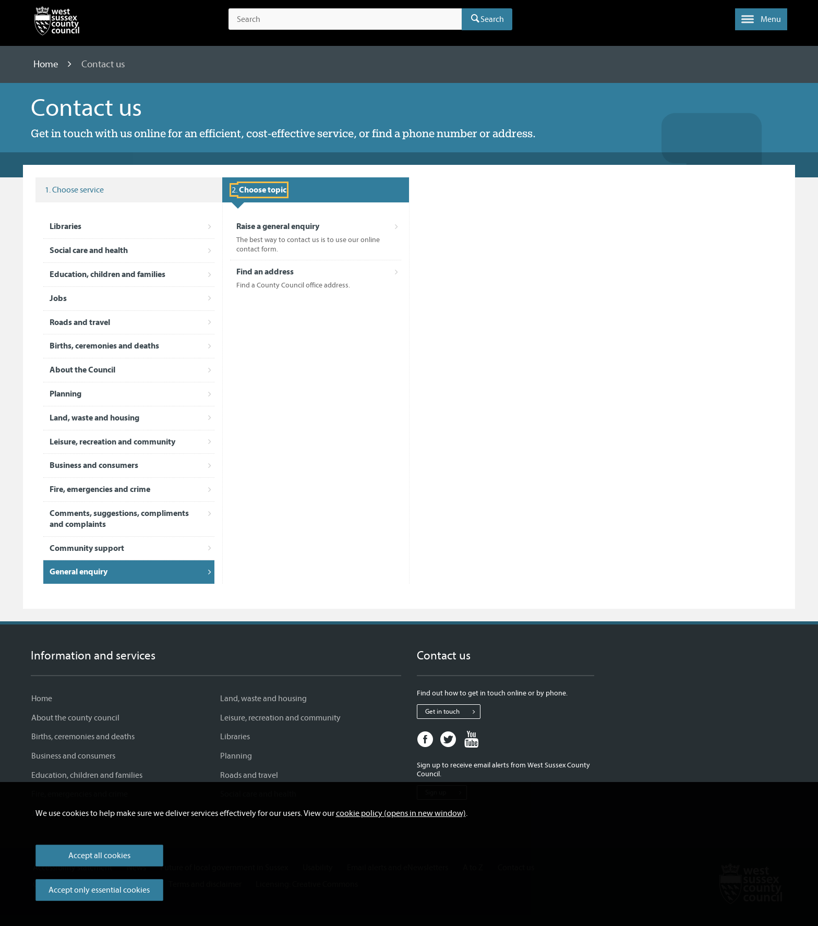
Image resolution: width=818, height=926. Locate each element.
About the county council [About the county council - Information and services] (75, 718)
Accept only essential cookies (99, 890)
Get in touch (452, 711)
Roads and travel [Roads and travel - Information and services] (249, 775)
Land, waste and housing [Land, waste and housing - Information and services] (263, 698)
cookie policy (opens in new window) (401, 813)
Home (47, 64)
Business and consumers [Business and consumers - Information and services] (73, 756)
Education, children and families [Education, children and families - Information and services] (86, 775)
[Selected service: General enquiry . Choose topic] (259, 190)
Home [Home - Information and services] (41, 698)
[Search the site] (345, 19)
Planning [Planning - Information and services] (236, 756)
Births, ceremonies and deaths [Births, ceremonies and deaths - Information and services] (83, 736)
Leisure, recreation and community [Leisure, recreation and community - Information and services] (280, 718)
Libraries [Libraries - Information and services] (235, 736)
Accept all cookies (99, 855)
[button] (761, 19)
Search (492, 19)
